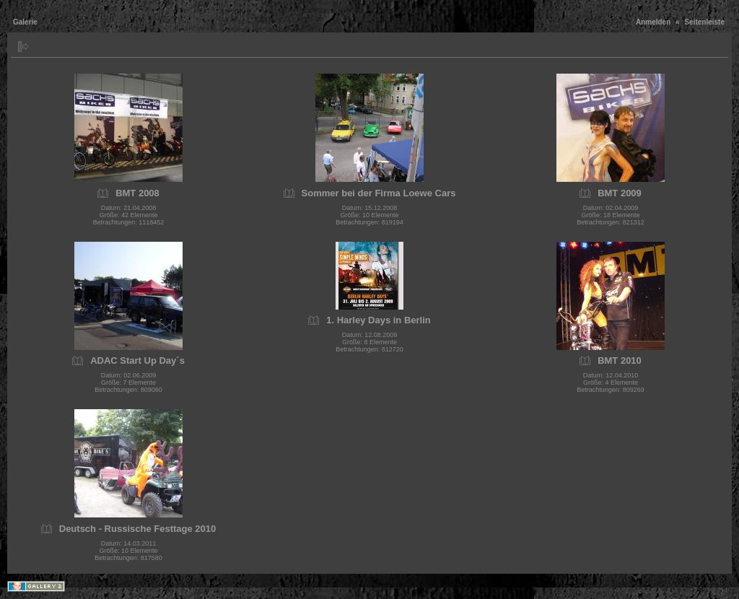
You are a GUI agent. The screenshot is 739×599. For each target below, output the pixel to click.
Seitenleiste (704, 22)
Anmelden (653, 22)
